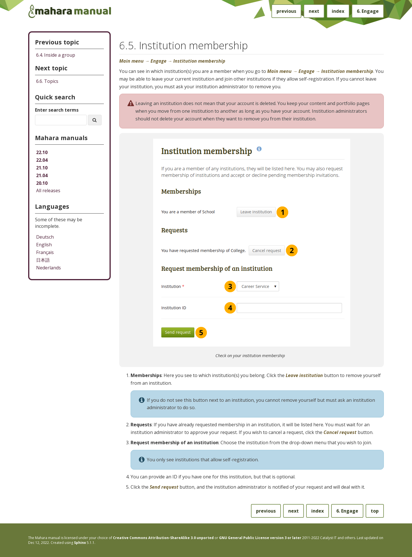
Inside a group (55, 55)
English (44, 244)
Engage (368, 11)
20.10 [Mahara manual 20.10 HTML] (42, 183)
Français (45, 252)
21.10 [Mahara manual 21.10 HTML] (42, 168)
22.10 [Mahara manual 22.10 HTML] (42, 152)
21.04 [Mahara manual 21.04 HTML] (42, 175)
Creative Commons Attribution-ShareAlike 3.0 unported (163, 537)
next (314, 11)
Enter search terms (57, 110)
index (338, 11)
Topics (47, 81)
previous (286, 11)
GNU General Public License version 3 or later (260, 537)
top (375, 511)
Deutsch (45, 237)
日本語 (43, 260)
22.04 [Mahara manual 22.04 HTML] (42, 160)
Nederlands (48, 268)
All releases (48, 190)
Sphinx (80, 542)
